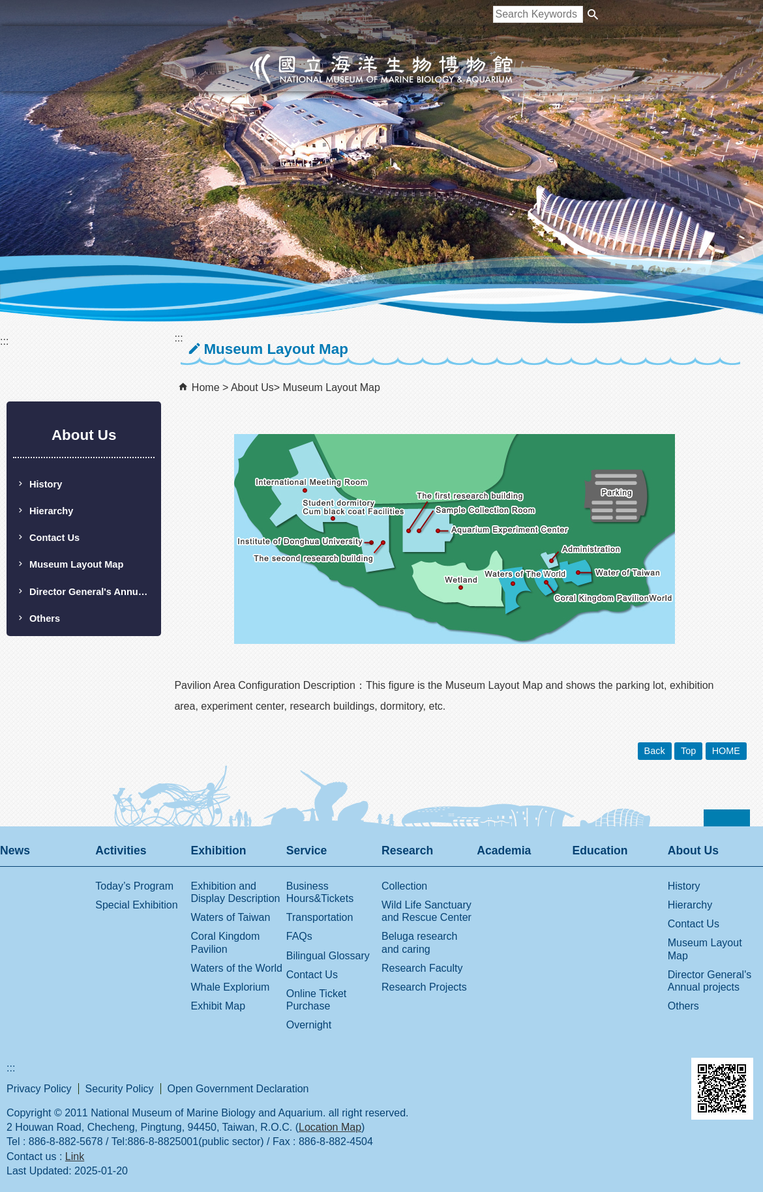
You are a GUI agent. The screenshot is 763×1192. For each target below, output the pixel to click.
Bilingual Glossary (328, 955)
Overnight (308, 1024)
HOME (726, 751)
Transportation (319, 917)
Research (407, 850)
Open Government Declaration (238, 1088)
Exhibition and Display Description (235, 892)
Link (74, 1156)
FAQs (299, 936)
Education (600, 850)
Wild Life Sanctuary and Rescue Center (426, 911)
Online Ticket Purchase (316, 999)
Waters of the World (237, 968)
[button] (593, 14)
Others (44, 618)
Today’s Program (134, 886)
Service (306, 850)
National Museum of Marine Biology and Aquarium (381, 69)
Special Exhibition (136, 904)
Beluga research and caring (420, 942)
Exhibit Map (218, 1005)
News (15, 850)
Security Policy (119, 1088)
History (45, 484)
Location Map (330, 1127)
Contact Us (54, 537)
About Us (252, 387)
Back (654, 751)
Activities (120, 850)
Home (206, 387)
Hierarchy (51, 511)
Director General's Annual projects (91, 592)
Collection (404, 886)
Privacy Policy (39, 1088)
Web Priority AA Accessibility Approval (629, 1075)
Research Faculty (422, 968)
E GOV (560, 1073)
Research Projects (424, 987)
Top (688, 751)
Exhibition (219, 850)
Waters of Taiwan (231, 917)
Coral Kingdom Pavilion (225, 942)
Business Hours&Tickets (319, 892)
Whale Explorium (230, 987)
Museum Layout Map (76, 564)
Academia (504, 850)
